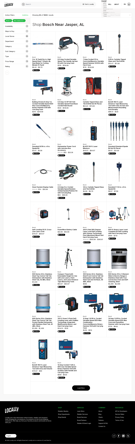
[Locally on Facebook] (119, 436)
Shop (103, 4)
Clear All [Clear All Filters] (25, 15)
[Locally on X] (128, 436)
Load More (81, 388)
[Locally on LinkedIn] (123, 436)
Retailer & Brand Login (84, 423)
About (116, 4)
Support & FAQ (103, 423)
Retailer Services (82, 414)
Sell (109, 4)
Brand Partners (81, 420)
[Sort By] (120, 15)
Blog (99, 414)
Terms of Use (119, 420)
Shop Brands (62, 417)
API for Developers (121, 411)
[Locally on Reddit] (114, 436)
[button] (16, 26)
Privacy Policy (119, 417)
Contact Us (101, 426)
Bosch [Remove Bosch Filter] (8, 20)
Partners (101, 420)
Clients (100, 417)
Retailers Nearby (63, 411)
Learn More (80, 411)
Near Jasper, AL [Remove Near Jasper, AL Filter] (19, 20)
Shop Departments (64, 414)
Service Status (119, 414)
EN (125, 4)
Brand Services (82, 417)
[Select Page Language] (10, 436)
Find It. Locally (86, 4)
